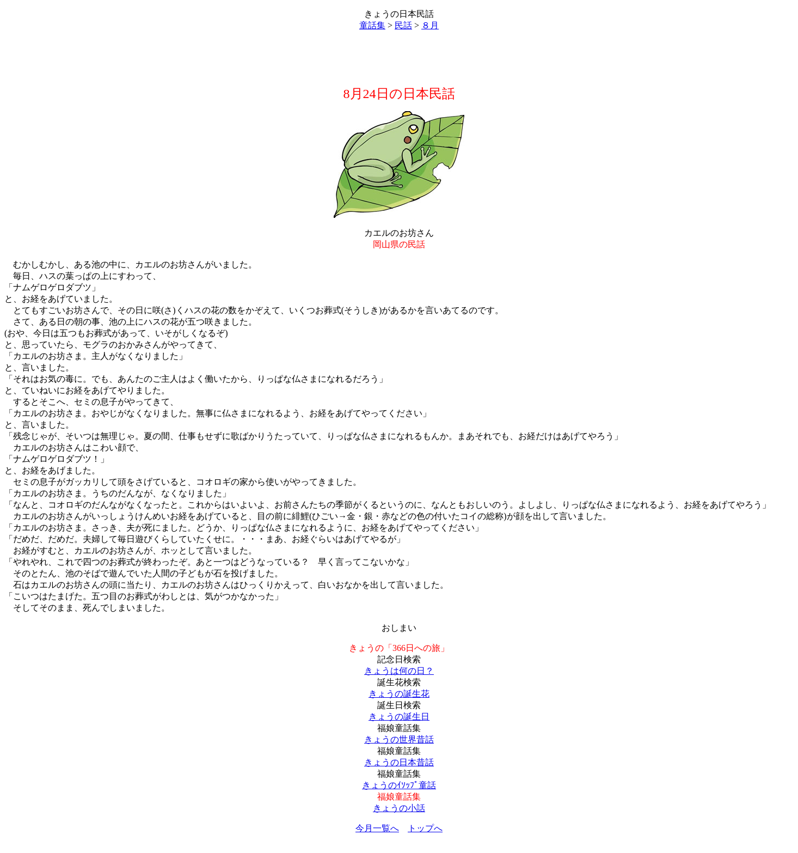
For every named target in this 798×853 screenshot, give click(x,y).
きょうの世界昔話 (399, 739)
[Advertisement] (399, 58)
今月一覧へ (377, 828)
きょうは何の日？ (399, 670)
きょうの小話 (399, 808)
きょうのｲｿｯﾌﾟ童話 (399, 785)
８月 (430, 25)
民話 (403, 25)
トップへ (425, 828)
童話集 (372, 25)
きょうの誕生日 (399, 716)
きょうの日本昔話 (399, 762)
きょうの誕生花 (399, 693)
